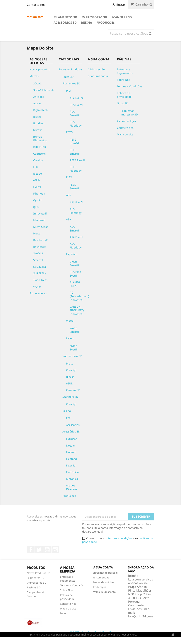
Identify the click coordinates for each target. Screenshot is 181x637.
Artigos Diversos (71, 487)
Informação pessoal (105, 572)
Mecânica (72, 479)
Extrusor (71, 439)
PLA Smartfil (75, 113)
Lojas (63, 613)
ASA (68, 219)
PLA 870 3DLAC (75, 284)
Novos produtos (40, 69)
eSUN (36, 180)
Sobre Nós (123, 79)
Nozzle (70, 445)
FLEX (69, 177)
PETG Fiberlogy (75, 168)
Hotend (71, 452)
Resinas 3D (33, 587)
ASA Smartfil (75, 228)
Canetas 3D (73, 390)
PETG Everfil (77, 160)
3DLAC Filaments (43, 90)
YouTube (47, 549)
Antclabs (38, 96)
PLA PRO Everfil (75, 273)
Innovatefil (40, 213)
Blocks (37, 116)
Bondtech (39, 123)
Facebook (31, 549)
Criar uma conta (98, 76)
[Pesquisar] (131, 33)
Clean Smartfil (75, 263)
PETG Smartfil (75, 151)
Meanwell (39, 220)
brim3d (37, 130)
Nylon (70, 338)
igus (36, 207)
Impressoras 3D (94, 17)
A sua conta (103, 567)
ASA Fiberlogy (75, 245)
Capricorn (39, 153)
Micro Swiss (40, 227)
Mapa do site (125, 134)
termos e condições (120, 538)
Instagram (55, 549)
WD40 (37, 286)
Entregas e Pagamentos (125, 71)
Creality (38, 160)
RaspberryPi (40, 240)
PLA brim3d (77, 98)
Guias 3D (68, 77)
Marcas (34, 76)
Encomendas (101, 577)
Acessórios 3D (65, 23)
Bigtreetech (40, 110)
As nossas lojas (126, 121)
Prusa (36, 233)
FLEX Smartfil (75, 186)
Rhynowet (39, 246)
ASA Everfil (76, 237)
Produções (105, 23)
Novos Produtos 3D (38, 573)
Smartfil (38, 260)
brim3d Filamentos (40, 138)
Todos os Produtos (70, 69)
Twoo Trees (40, 280)
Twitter (39, 549)
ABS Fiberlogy (75, 210)
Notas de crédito (103, 582)
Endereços (99, 587)
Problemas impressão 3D (129, 112)
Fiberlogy (39, 193)
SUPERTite (39, 273)
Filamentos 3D (65, 17)
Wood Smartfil (75, 329)
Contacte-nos (36, 5)
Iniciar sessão (96, 69)
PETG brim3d (74, 141)
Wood (70, 320)
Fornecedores (38, 293)
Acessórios (73, 425)
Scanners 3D (122, 17)
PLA (68, 91)
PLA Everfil (76, 105)
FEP (68, 418)
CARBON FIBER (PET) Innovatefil (77, 310)
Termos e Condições (129, 86)
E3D (35, 167)
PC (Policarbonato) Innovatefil (79, 296)
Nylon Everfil (74, 347)
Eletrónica (72, 472)
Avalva (37, 103)
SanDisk (38, 253)
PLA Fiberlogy (75, 123)
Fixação (71, 465)
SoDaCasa (39, 266)
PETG (69, 132)
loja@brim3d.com (140, 616)
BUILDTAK (39, 147)
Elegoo (37, 173)
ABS (68, 195)
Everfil (37, 187)
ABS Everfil (76, 202)
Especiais (72, 254)
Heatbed (71, 459)
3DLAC (37, 83)
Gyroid (37, 200)
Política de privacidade (124, 94)
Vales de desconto (104, 592)
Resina (86, 23)
